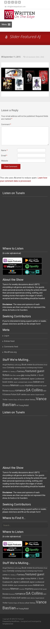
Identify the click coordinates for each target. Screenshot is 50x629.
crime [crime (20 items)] (5, 371)
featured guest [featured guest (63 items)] (34, 371)
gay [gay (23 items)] (22, 375)
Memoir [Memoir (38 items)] (14, 385)
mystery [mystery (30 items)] (29, 385)
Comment (6, 124)
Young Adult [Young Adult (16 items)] (23, 405)
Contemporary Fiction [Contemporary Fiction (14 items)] (34, 368)
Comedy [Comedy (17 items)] (10, 367)
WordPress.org (10, 352)
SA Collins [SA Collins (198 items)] (34, 390)
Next (44, 77)
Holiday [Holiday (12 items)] (27, 375)
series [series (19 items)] (24, 394)
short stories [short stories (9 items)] (31, 394)
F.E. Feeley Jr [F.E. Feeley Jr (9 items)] (12, 371)
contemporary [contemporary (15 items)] (20, 368)
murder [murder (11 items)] (22, 386)
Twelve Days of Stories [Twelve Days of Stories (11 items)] (16, 400)
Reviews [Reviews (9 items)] (12, 391)
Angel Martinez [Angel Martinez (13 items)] (8, 365)
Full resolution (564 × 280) (34, 57)
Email (4, 156)
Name (4, 150)
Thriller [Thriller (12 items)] (5, 400)
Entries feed (9, 341)
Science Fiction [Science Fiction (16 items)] (10, 394)
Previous (7, 77)
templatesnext (8, 624)
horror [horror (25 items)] (33, 375)
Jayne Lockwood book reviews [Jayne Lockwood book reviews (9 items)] (23, 382)
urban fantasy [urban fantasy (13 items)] (30, 400)
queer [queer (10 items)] (45, 386)
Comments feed (11, 347)
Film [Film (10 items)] (11, 375)
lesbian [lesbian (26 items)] (36, 382)
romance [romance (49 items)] (20, 390)
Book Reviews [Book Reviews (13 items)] (38, 365)
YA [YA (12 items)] (17, 405)
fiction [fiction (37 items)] (6, 375)
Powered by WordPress (11, 621)
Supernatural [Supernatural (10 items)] (39, 394)
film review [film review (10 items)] (17, 375)
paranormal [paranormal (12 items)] (38, 386)
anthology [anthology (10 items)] (18, 365)
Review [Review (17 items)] (6, 391)
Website (4, 161)
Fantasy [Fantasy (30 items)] (21, 371)
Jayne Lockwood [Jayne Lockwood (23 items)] (21, 378)
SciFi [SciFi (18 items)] (19, 394)
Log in (6, 336)
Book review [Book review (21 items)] (27, 364)
